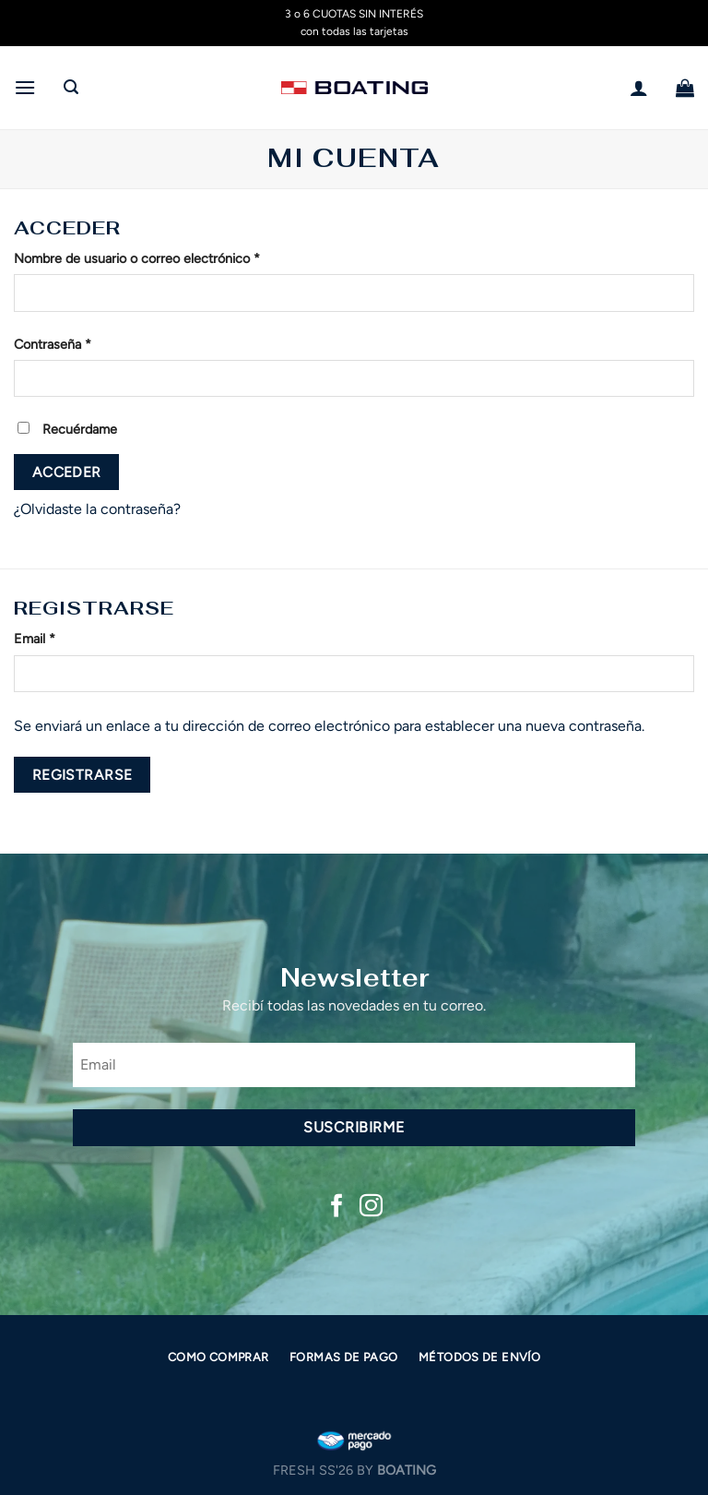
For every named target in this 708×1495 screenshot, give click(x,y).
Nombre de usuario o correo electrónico (137, 258)
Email (34, 638)
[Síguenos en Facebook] (336, 1207)
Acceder (66, 472)
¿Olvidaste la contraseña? (97, 509)
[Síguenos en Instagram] (371, 1207)
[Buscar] (71, 87)
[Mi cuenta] (639, 87)
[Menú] (25, 87)
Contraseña (52, 344)
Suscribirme (353, 1127)
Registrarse (82, 774)
